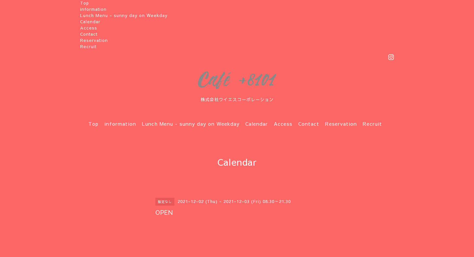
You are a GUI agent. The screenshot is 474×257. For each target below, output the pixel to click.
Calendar (90, 22)
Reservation (94, 40)
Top (84, 3)
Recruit (88, 46)
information (93, 9)
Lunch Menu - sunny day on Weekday (123, 15)
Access (88, 28)
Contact (88, 34)
